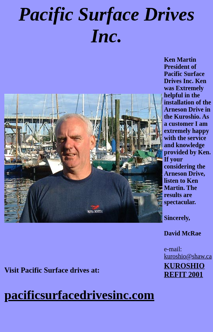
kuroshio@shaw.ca (188, 256)
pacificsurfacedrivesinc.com (79, 295)
